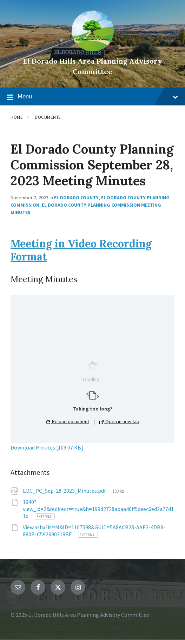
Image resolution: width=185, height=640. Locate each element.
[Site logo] (93, 49)
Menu (92, 96)
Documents (48, 117)
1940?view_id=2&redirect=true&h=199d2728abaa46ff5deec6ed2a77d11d (98, 508)
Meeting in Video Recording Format (81, 250)
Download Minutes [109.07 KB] (47, 447)
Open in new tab (119, 421)
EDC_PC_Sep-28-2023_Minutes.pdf (65, 490)
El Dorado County (76, 197)
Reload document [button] (67, 421)
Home (17, 117)
